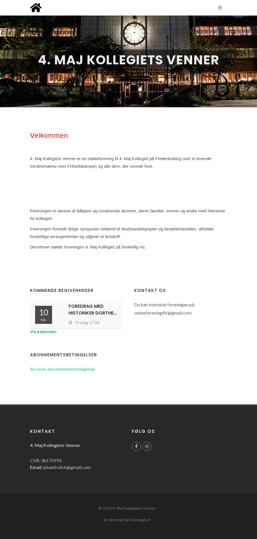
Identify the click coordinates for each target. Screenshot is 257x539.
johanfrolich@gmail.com (67, 467)
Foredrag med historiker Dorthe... (92, 309)
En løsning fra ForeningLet (127, 519)
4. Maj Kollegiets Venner (134, 508)
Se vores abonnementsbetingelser (62, 369)
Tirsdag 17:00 (83, 322)
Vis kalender (43, 332)
